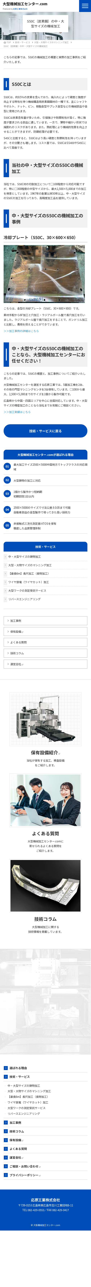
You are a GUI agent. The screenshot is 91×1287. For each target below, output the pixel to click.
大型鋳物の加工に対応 (22, 480)
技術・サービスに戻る (45, 430)
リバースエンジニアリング (24, 599)
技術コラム (17, 653)
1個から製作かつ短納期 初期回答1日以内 (23, 494)
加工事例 (15, 621)
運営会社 (16, 664)
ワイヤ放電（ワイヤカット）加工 (28, 582)
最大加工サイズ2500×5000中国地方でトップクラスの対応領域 (45, 466)
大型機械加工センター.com (25, 4)
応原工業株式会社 (45, 1199)
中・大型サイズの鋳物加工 (24, 556)
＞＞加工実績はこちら (17, 412)
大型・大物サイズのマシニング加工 (51, 42)
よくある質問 (18, 642)
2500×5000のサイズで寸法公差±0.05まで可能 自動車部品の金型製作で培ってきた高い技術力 (37, 509)
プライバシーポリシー (25, 1175)
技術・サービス (20, 1076)
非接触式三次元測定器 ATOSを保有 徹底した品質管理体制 (30, 525)
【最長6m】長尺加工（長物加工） (29, 573)
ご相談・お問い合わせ (25, 1166)
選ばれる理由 (18, 1068)
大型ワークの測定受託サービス (27, 590)
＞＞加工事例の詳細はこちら (21, 331)
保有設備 (16, 631)
